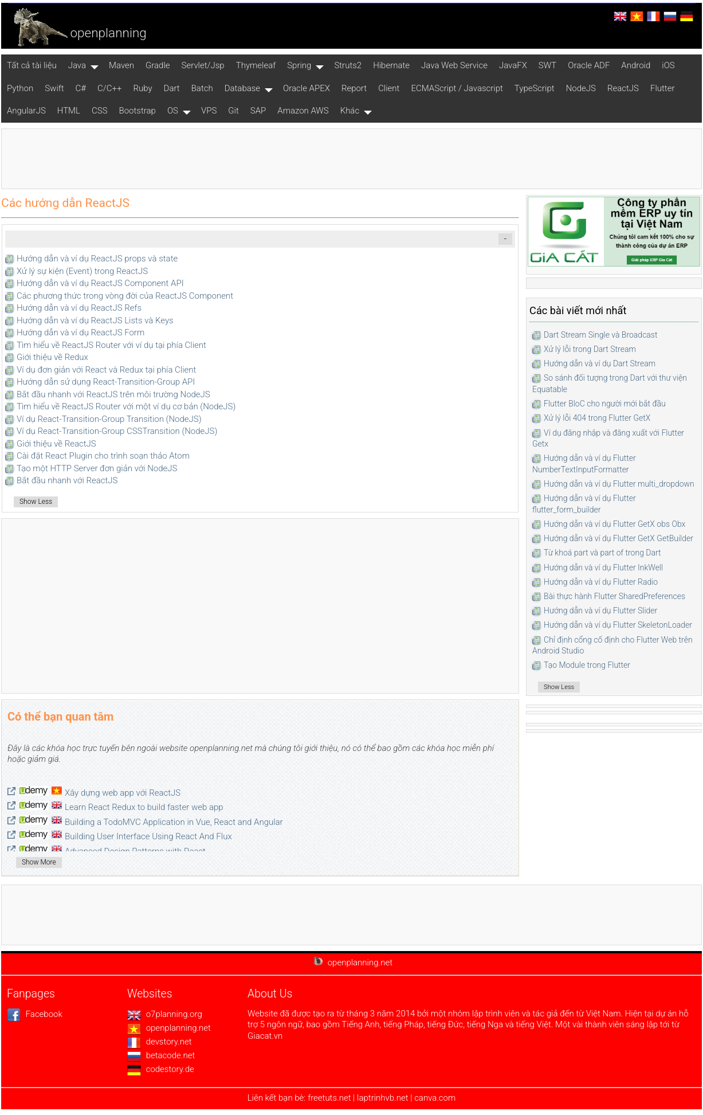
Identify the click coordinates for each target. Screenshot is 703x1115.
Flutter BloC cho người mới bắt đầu (605, 403)
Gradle (158, 65)
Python (20, 88)
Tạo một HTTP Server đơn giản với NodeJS (97, 468)
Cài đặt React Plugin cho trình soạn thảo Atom (103, 456)
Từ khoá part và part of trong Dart (602, 552)
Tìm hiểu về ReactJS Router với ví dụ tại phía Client (111, 345)
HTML (68, 110)
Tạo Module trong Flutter (587, 665)
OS (172, 110)
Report (354, 88)
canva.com (434, 1098)
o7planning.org (164, 1014)
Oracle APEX (306, 88)
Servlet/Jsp (203, 65)
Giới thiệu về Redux (52, 357)
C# (81, 88)
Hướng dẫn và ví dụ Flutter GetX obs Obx (614, 524)
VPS (209, 110)
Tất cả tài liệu (32, 65)
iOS (668, 65)
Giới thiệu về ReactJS (56, 444)
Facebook (34, 1014)
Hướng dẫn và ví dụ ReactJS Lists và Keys (95, 320)
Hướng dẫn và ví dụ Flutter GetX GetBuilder (618, 538)
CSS (100, 110)
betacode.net (161, 1055)
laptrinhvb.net (383, 1098)
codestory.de (160, 1069)
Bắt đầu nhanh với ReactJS (67, 480)
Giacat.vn (265, 1036)
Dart (172, 88)
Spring (299, 65)
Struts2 (348, 65)
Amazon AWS (302, 110)
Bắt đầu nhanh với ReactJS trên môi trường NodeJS (113, 394)
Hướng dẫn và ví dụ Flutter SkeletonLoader (618, 624)
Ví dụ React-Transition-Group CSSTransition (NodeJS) (117, 431)
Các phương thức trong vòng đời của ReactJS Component (125, 296)
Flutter (662, 88)
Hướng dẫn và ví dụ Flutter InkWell (603, 567)
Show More (39, 862)
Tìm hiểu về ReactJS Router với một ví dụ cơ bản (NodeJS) (126, 406)
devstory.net (159, 1041)
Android (635, 65)
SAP (258, 110)
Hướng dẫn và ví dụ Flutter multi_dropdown (619, 483)
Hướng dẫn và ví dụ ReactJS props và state (97, 258)
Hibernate (391, 65)
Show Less (35, 502)
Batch (202, 88)
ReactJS (623, 88)
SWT (547, 65)
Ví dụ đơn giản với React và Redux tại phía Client (106, 370)
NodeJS (581, 88)
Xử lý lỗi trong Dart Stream (590, 349)
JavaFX (513, 65)
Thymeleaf (256, 65)
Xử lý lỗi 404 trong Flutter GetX (597, 417)
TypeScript (535, 88)
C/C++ (109, 88)
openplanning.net (169, 1028)
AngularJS (26, 110)
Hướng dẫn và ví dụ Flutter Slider (600, 610)
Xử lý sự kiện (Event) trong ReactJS (82, 271)
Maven (121, 65)
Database (242, 88)
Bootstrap (137, 110)
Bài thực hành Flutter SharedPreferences (614, 596)
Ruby (142, 88)
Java (77, 65)
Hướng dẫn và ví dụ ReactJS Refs (79, 308)
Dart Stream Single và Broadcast (600, 334)
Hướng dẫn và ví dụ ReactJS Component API (100, 283)
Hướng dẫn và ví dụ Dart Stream (599, 363)
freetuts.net (329, 1098)
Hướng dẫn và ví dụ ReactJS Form (80, 332)
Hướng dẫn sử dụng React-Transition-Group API (106, 382)
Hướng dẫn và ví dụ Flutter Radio (601, 581)
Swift (54, 88)
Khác (349, 110)
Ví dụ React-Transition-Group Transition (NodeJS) (109, 419)
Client (388, 88)
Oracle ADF (589, 65)
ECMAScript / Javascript (456, 88)
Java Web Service (454, 65)
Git (233, 110)
